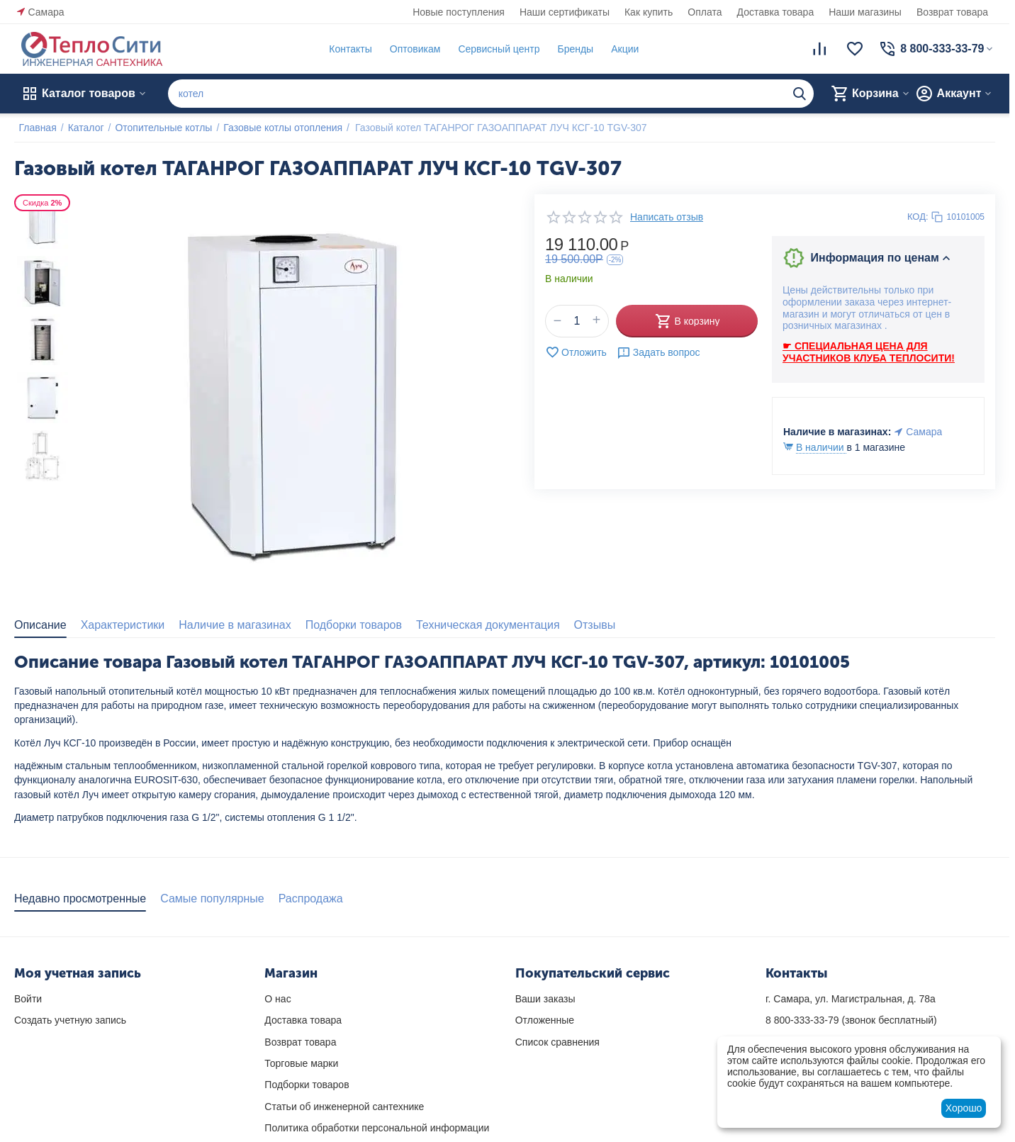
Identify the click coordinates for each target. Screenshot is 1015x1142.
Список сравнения (557, 1042)
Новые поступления (459, 12)
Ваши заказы (545, 998)
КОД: (918, 216)
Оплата (705, 12)
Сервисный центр (494, 49)
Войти (28, 998)
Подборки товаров (306, 1084)
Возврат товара (952, 12)
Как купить (648, 12)
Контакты (346, 49)
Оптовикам (410, 49)
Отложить (576, 352)
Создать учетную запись (70, 1020)
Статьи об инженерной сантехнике (344, 1106)
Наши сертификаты (565, 12)
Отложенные (544, 1020)
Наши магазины (865, 12)
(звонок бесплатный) (851, 1020)
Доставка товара (775, 12)
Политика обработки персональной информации (376, 1127)
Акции (620, 49)
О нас (277, 998)
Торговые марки (301, 1063)
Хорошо (964, 1108)
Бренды (571, 49)
